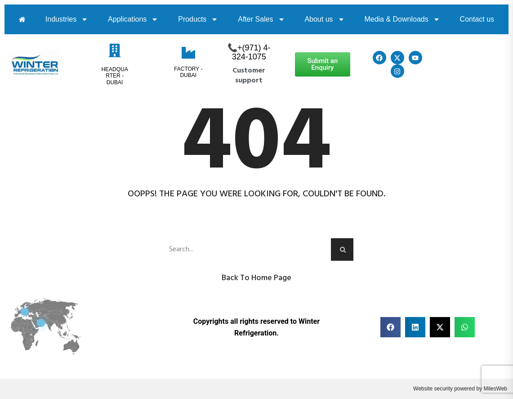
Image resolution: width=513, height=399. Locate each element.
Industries (66, 19)
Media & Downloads (402, 19)
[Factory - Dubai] (188, 52)
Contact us (477, 19)
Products (198, 19)
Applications (133, 19)
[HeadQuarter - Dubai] (114, 50)
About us (324, 19)
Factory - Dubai (188, 72)
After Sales (261, 19)
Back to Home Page (256, 278)
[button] (390, 327)
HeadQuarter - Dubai (114, 76)
